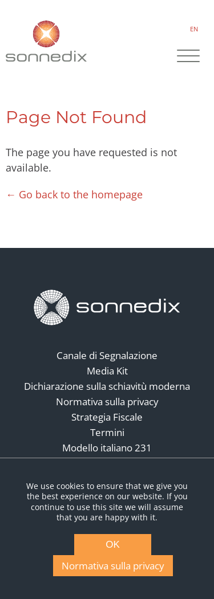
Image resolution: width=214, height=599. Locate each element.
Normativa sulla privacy (107, 401)
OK (113, 544)
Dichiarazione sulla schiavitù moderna (107, 386)
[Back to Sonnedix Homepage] (46, 41)
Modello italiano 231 (107, 448)
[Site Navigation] (188, 57)
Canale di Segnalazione (107, 355)
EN (194, 29)
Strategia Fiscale (107, 417)
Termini (107, 432)
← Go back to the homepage (74, 194)
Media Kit (107, 371)
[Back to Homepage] (107, 308)
